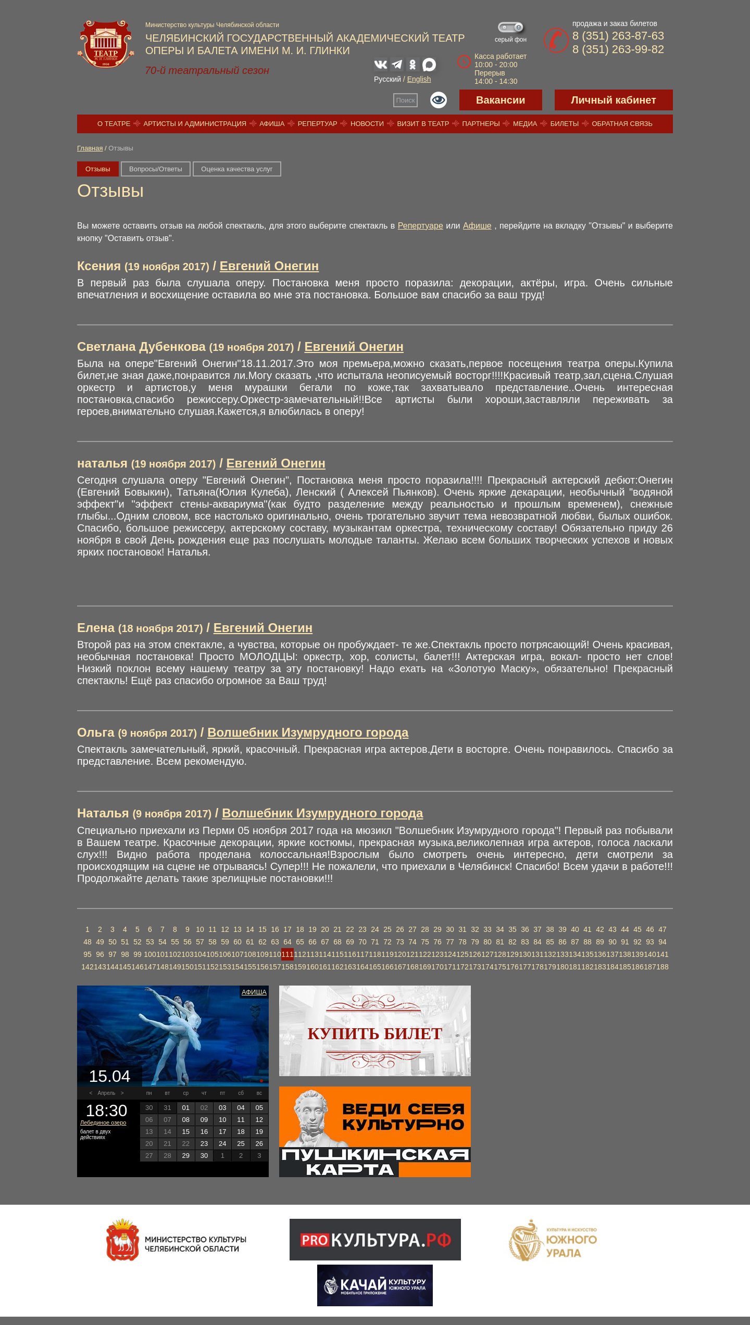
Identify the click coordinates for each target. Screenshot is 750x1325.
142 (87, 967)
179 (550, 967)
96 (100, 954)
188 (662, 967)
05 (259, 1108)
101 (162, 954)
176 (512, 967)
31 (462, 929)
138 (625, 954)
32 (475, 929)
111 (287, 954)
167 (400, 967)
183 (600, 967)
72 (387, 942)
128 (500, 954)
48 (87, 942)
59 (225, 942)
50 (112, 942)
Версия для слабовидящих (438, 100)
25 (387, 929)
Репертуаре (420, 225)
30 (450, 929)
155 (250, 967)
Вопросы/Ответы (155, 169)
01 (185, 1108)
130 (525, 954)
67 (325, 942)
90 (612, 942)
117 (362, 954)
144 (112, 967)
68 (337, 942)
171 (450, 967)
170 (437, 967)
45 (637, 929)
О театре (113, 124)
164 (362, 967)
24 (375, 929)
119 (387, 954)
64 (287, 942)
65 (300, 942)
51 (125, 942)
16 (275, 929)
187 (650, 967)
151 (200, 967)
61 (250, 942)
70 (362, 942)
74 (412, 942)
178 (537, 967)
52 (137, 942)
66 (312, 942)
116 (350, 954)
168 (412, 967)
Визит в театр (423, 124)
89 (600, 942)
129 (512, 954)
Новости (367, 124)
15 (262, 929)
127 (487, 954)
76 (437, 942)
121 (412, 954)
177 (525, 967)
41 (587, 929)
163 (350, 967)
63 (275, 942)
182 (587, 967)
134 (575, 954)
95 (87, 954)
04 (240, 1108)
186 (637, 967)
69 (350, 942)
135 (587, 954)
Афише (477, 225)
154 (237, 967)
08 (185, 1120)
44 (625, 929)
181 (575, 967)
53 (150, 942)
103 (187, 954)
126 (475, 954)
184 (612, 967)
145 (125, 967)
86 (562, 942)
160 (312, 967)
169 (425, 967)
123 (437, 954)
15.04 (109, 1076)
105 (212, 954)
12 (225, 929)
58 (212, 942)
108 (250, 954)
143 (100, 967)
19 (312, 929)
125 (462, 954)
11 (212, 929)
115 (337, 954)
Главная (90, 148)
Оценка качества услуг (236, 169)
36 (525, 929)
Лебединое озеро (103, 1122)
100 (150, 954)
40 (575, 929)
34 (500, 929)
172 (462, 967)
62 (262, 942)
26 (400, 929)
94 (662, 942)
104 (200, 954)
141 (662, 954)
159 (300, 967)
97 (112, 954)
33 (487, 929)
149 (175, 967)
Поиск (405, 100)
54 (162, 942)
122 (425, 954)
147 (150, 967)
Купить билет (375, 1033)
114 (325, 954)
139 (637, 954)
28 (425, 929)
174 (487, 967)
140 (650, 954)
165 (375, 967)
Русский (387, 79)
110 (275, 954)
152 (212, 967)
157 (275, 967)
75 (425, 942)
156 (262, 967)
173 (475, 967)
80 (487, 942)
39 (562, 929)
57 (200, 942)
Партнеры (481, 124)
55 (175, 942)
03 (222, 1108)
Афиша (271, 124)
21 (337, 929)
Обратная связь (622, 124)
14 (250, 929)
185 (625, 967)
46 (650, 929)
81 (500, 942)
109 (262, 954)
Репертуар (318, 124)
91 (625, 942)
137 (612, 954)
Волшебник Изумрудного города (307, 732)
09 (204, 1120)
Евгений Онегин (269, 266)
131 (537, 954)
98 (125, 954)
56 (187, 942)
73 (400, 942)
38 (550, 929)
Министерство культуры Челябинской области (212, 25)
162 (337, 967)
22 (350, 929)
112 (300, 954)
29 (437, 929)
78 (462, 942)
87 (575, 942)
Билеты (565, 124)
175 (500, 967)
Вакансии (501, 100)
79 (475, 942)
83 (525, 942)
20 (325, 929)
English (419, 79)
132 (550, 954)
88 (587, 942)
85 (550, 942)
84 (537, 942)
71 (375, 942)
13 (237, 929)
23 (362, 929)
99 (137, 954)
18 (300, 929)
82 (512, 942)
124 (450, 954)
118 (375, 954)
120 (400, 954)
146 (137, 967)
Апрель (107, 1093)
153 (225, 967)
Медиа (525, 124)
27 (412, 929)
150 (187, 967)
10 (200, 929)
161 (325, 967)
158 (287, 967)
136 (600, 954)
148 (162, 967)
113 (312, 954)
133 (562, 954)
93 (650, 942)
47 (662, 929)
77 (450, 942)
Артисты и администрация (195, 124)
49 (100, 942)
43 (612, 929)
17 (287, 929)
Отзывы (97, 169)
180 (562, 967)
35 (512, 929)
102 (175, 954)
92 (637, 942)
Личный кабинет (613, 100)
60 (237, 942)
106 (225, 954)
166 (387, 967)
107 (237, 954)
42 (600, 929)
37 (537, 929)
